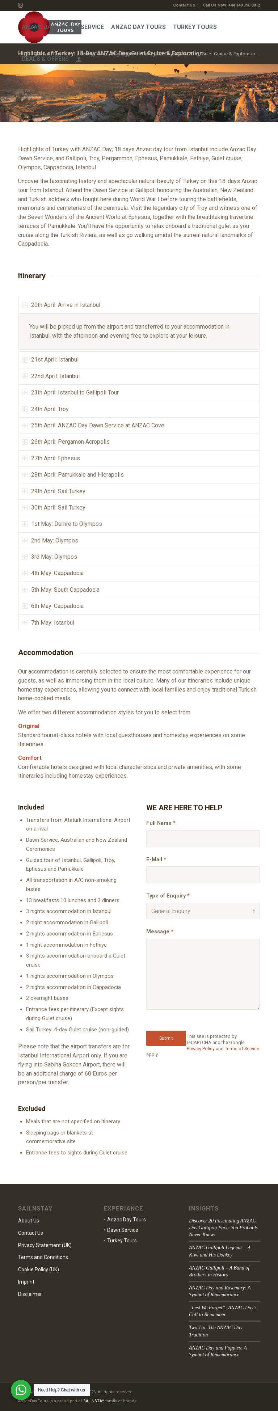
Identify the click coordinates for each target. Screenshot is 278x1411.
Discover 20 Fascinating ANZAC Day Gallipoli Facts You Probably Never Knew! (223, 1227)
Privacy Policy (201, 1048)
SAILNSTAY (93, 1401)
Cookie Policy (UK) (38, 1269)
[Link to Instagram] (20, 5)
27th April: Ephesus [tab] (51, 458)
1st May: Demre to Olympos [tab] (62, 523)
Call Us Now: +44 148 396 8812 (231, 5)
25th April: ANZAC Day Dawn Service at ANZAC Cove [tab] (93, 425)
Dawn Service (122, 1230)
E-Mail (156, 859)
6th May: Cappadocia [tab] (53, 606)
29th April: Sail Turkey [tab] (53, 491)
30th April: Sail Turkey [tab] (53, 507)
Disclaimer (30, 1294)
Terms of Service (242, 1048)
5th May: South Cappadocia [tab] (61, 589)
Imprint (26, 1282)
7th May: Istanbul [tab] (48, 622)
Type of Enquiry (168, 895)
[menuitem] (184, 5)
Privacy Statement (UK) (45, 1245)
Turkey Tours (122, 1240)
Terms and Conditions (43, 1257)
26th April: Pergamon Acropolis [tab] (66, 441)
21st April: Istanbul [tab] (50, 359)
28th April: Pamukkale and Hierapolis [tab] (73, 474)
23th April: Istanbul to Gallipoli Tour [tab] (70, 392)
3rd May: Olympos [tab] (49, 556)
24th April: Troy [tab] (45, 409)
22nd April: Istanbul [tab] (51, 376)
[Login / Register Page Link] (78, 59)
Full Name (161, 823)
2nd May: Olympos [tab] (50, 540)
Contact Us (184, 5)
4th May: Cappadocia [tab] (53, 573)
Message (159, 931)
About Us (28, 1221)
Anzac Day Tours (126, 1219)
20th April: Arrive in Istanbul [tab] (61, 304)
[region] (139, 331)
